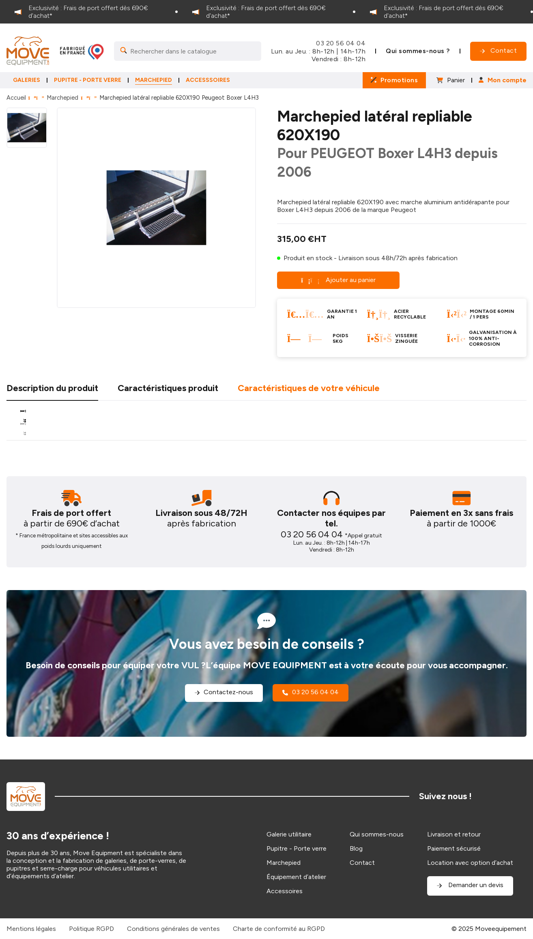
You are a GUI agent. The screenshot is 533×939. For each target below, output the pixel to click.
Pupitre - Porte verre (296, 848)
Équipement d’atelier (296, 877)
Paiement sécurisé (454, 848)
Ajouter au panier (338, 280)
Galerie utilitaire (289, 834)
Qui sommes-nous (377, 834)
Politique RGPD (91, 929)
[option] (89, 11)
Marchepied (62, 97)
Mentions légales (31, 929)
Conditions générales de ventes (173, 929)
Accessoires (284, 891)
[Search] (187, 51)
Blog (356, 848)
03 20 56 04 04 (340, 43)
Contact (362, 862)
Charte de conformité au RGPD (279, 929)
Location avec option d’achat (470, 862)
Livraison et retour (454, 834)
